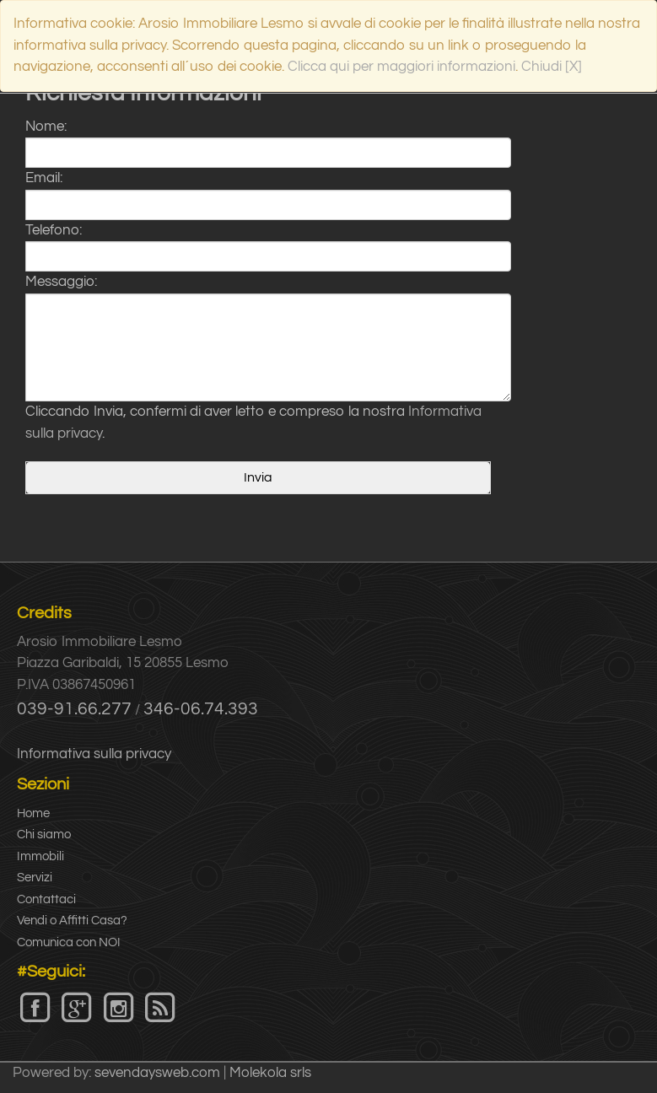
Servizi (34, 877)
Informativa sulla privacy (94, 754)
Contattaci (46, 899)
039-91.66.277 (74, 709)
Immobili (40, 856)
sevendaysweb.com (157, 1072)
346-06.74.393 (200, 709)
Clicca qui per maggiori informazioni (401, 66)
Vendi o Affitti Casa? (72, 920)
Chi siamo (44, 834)
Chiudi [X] (551, 66)
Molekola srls (270, 1072)
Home (33, 813)
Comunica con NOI (69, 942)
